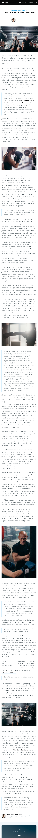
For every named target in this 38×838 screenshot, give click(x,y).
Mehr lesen (33, 816)
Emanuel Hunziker (22, 20)
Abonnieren (31, 2)
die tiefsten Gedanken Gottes (18, 750)
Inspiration (24, 10)
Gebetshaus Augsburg (9, 672)
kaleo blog (5, 2)
